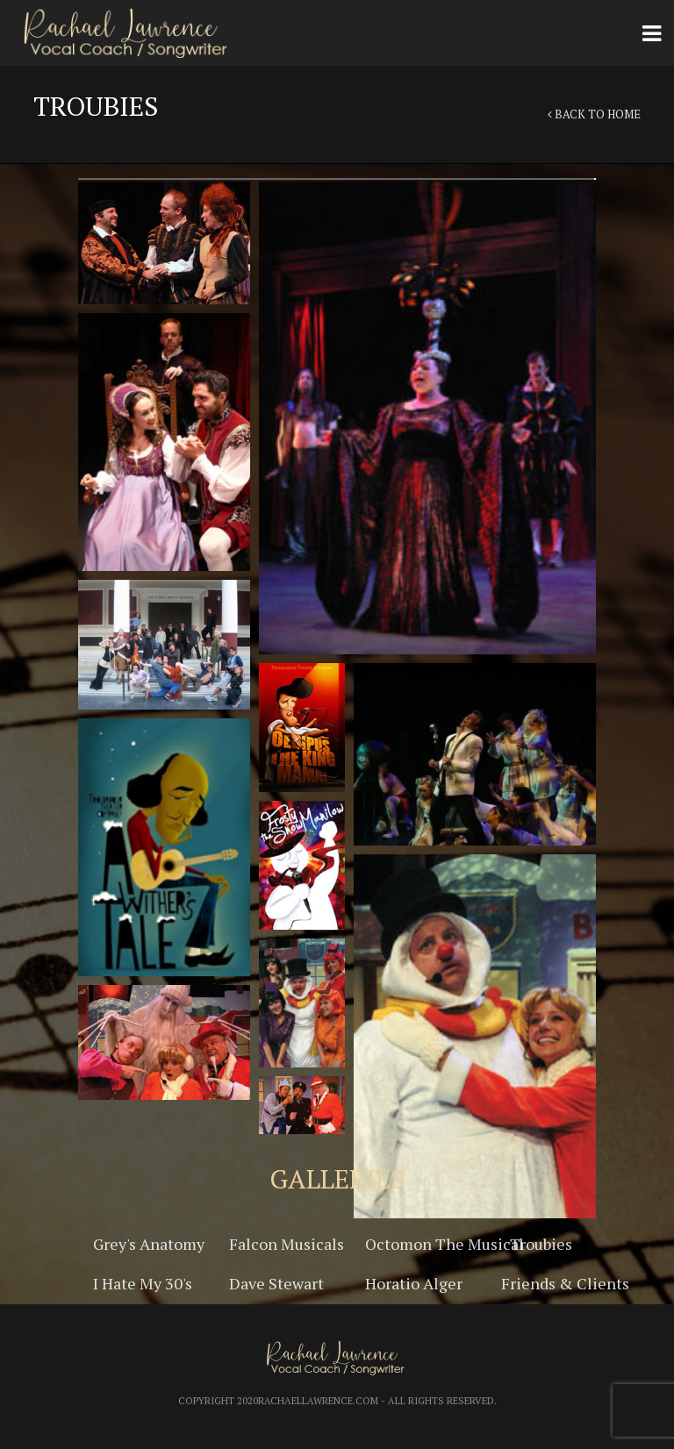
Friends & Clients (565, 1283)
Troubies (541, 1243)
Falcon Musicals (286, 1243)
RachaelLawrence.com (318, 1401)
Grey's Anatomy (148, 1243)
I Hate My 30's (142, 1283)
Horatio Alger (413, 1283)
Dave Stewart (276, 1283)
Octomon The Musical (444, 1243)
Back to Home (594, 114)
